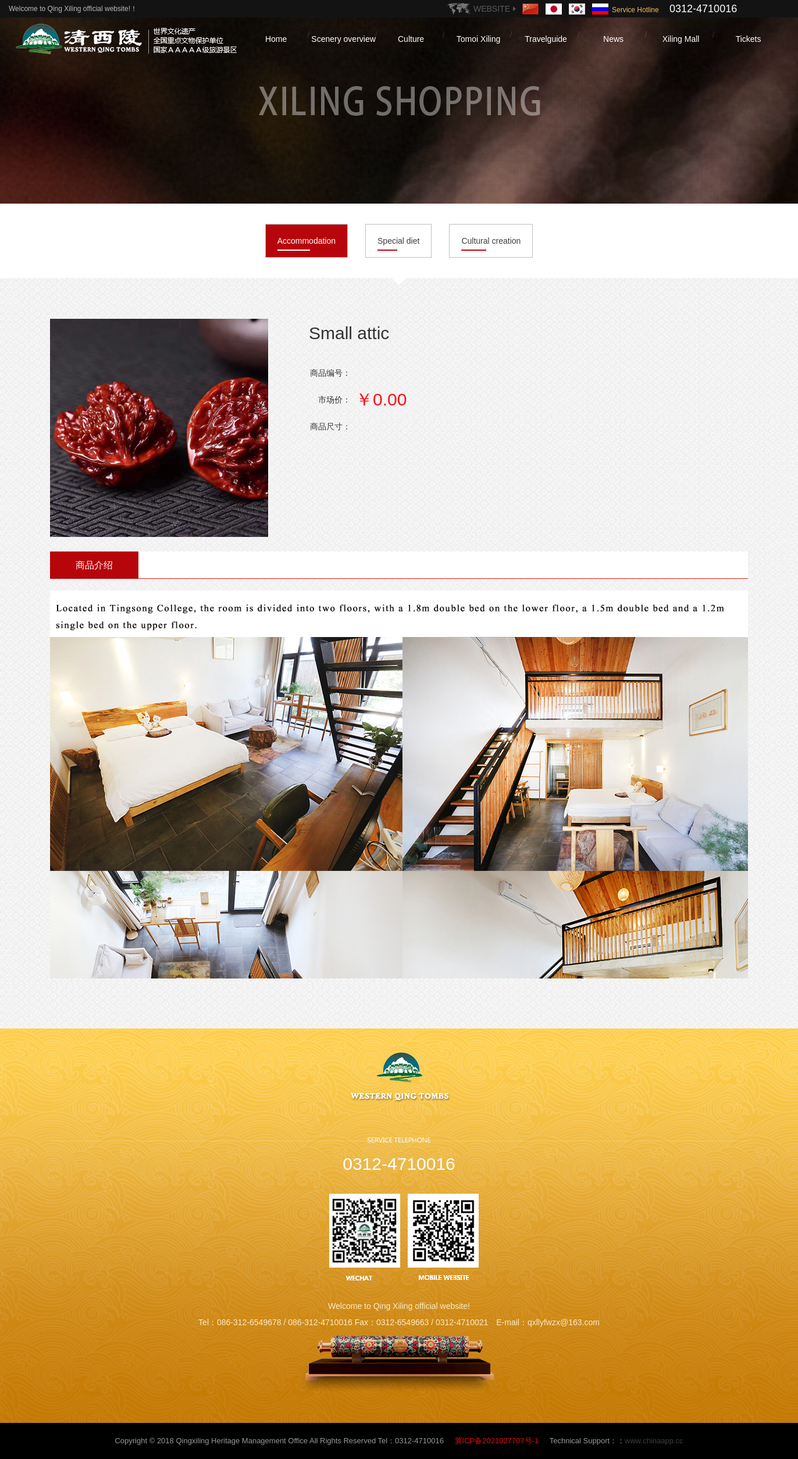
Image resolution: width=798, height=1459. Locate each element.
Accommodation (306, 240)
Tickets (748, 39)
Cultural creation (491, 240)
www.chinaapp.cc (654, 1440)
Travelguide (546, 39)
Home (276, 39)
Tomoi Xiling (478, 39)
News (613, 39)
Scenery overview (343, 39)
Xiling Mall (681, 39)
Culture (411, 39)
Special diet (398, 240)
